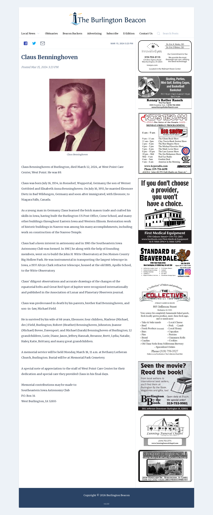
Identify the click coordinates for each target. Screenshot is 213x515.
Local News (28, 33)
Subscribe (112, 33)
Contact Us (146, 33)
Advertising (94, 33)
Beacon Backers (72, 33)
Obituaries (51, 33)
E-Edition (128, 33)
